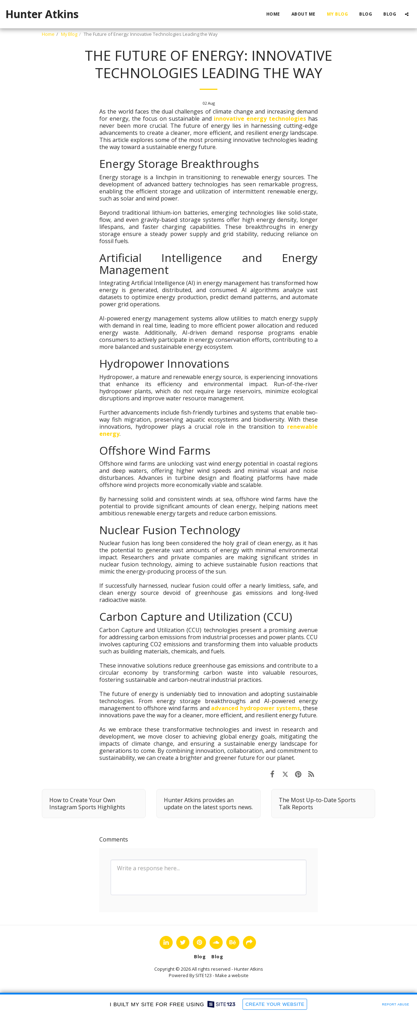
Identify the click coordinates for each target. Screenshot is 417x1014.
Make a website (232, 975)
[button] (406, 14)
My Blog (69, 34)
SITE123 (203, 975)
